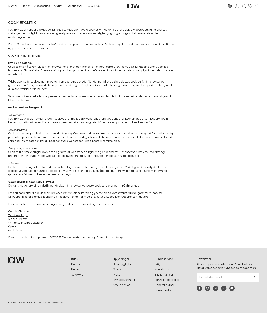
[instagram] (207, 288)
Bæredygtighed (123, 264)
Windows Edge (18, 215)
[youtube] (232, 288)
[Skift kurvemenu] (256, 6)
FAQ (157, 264)
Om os (117, 269)
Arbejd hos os (121, 285)
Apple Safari (16, 230)
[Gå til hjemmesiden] (133, 6)
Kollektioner (75, 6)
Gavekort (77, 274)
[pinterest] (215, 288)
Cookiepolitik (163, 290)
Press (116, 274)
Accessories (42, 6)
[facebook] (199, 288)
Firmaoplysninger (124, 279)
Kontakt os (162, 269)
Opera (12, 226)
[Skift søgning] (244, 6)
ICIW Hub (93, 6)
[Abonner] (254, 277)
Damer (12, 6)
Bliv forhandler (164, 274)
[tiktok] (224, 288)
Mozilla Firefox (17, 219)
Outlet (58, 6)
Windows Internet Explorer (25, 222)
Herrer (26, 6)
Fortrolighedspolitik (168, 279)
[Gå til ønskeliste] (250, 6)
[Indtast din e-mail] (223, 277)
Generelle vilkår (165, 285)
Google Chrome (18, 211)
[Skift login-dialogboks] (237, 6)
